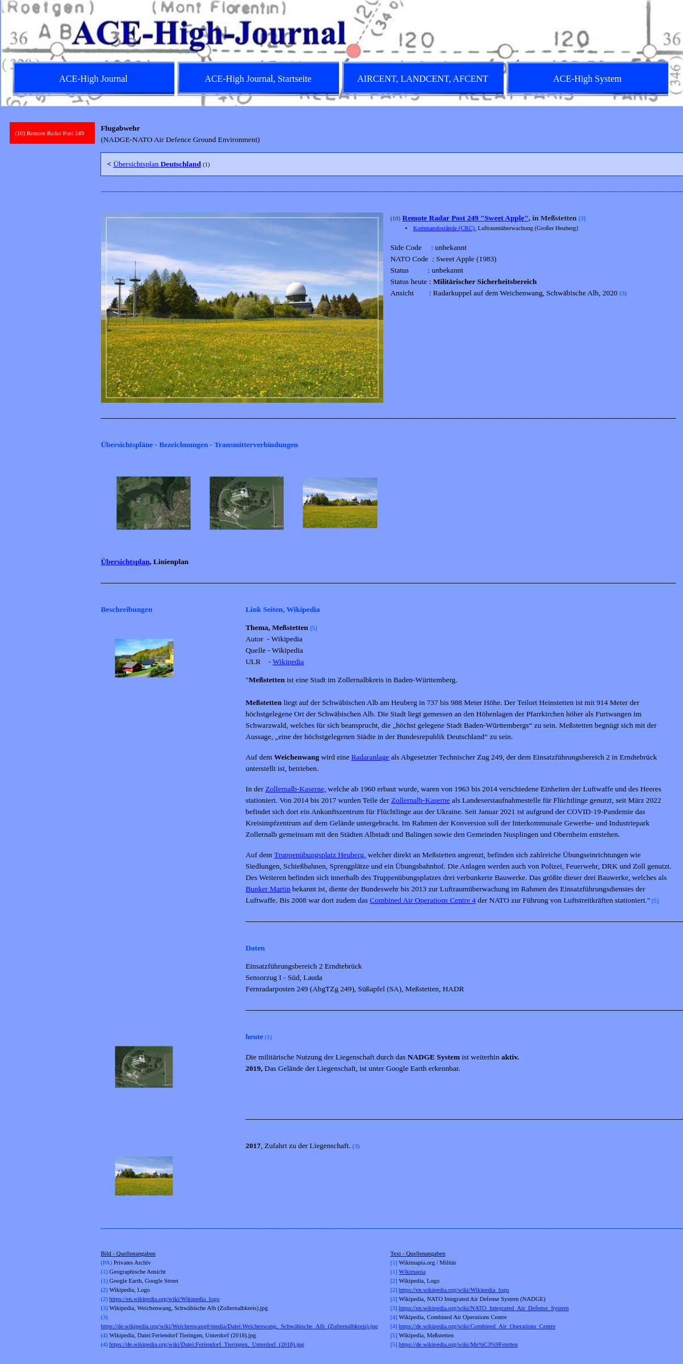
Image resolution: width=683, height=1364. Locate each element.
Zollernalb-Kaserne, (295, 789)
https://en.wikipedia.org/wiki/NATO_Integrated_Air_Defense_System (484, 1308)
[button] (144, 658)
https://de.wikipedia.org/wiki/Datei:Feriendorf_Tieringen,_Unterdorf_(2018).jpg (207, 1344)
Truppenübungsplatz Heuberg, (320, 854)
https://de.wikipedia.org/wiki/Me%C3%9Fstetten (458, 1344)
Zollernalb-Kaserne (420, 800)
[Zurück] (105, 503)
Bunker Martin (267, 889)
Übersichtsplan (156, 164)
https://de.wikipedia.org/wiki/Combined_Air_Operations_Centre (477, 1326)
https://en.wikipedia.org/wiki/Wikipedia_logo (165, 1299)
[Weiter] (667, 503)
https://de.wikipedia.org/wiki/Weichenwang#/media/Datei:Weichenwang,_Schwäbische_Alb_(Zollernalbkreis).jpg (239, 1326)
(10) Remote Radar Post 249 (49, 133)
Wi (403, 1272)
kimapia (415, 1272)
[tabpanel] (386, 134)
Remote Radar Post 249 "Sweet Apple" (466, 218)
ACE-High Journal (93, 79)
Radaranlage (370, 757)
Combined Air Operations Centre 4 (423, 900)
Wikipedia (288, 661)
